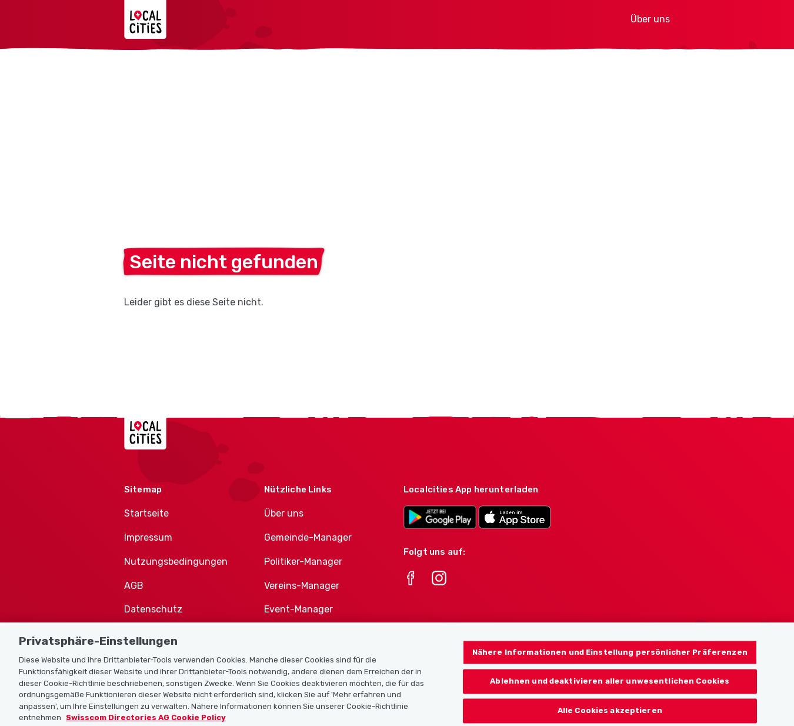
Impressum (148, 537)
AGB (134, 585)
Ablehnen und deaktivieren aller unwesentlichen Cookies (609, 692)
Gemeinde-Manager (308, 537)
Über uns (650, 19)
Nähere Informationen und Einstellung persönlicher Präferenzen (610, 663)
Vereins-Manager (301, 585)
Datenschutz (153, 609)
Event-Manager (298, 609)
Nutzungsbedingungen (176, 561)
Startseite (146, 513)
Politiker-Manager (303, 561)
